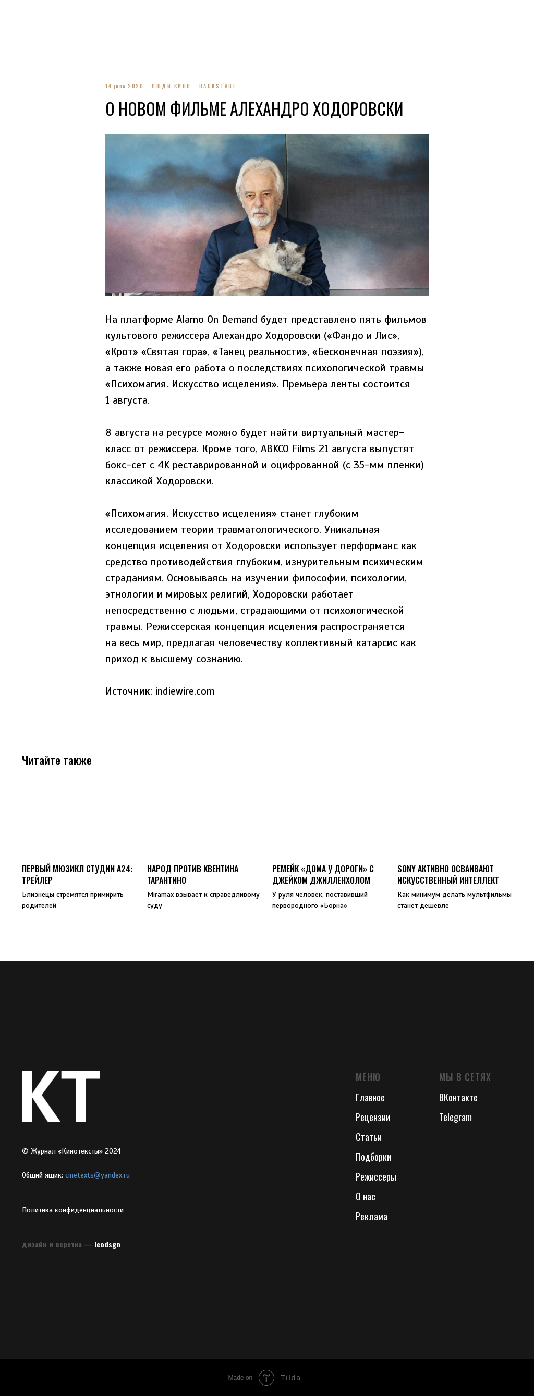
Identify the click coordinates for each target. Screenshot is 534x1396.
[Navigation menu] (17, 15)
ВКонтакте (458, 1097)
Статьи (369, 1137)
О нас (365, 1196)
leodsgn (107, 1244)
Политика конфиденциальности (73, 1210)
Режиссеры (376, 1176)
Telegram (455, 1117)
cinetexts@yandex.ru (97, 1175)
